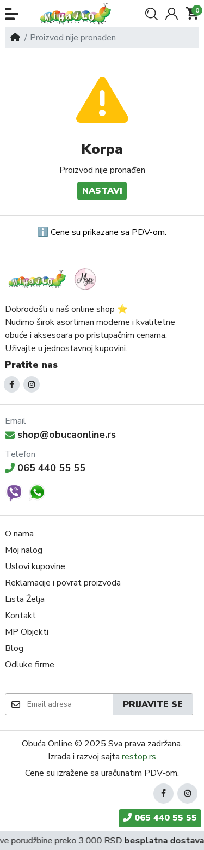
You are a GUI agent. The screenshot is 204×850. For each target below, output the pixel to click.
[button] (11, 14)
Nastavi (102, 191)
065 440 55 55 (45, 467)
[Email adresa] (69, 704)
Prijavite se (153, 704)
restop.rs (139, 757)
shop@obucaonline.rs (60, 434)
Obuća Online (47, 744)
